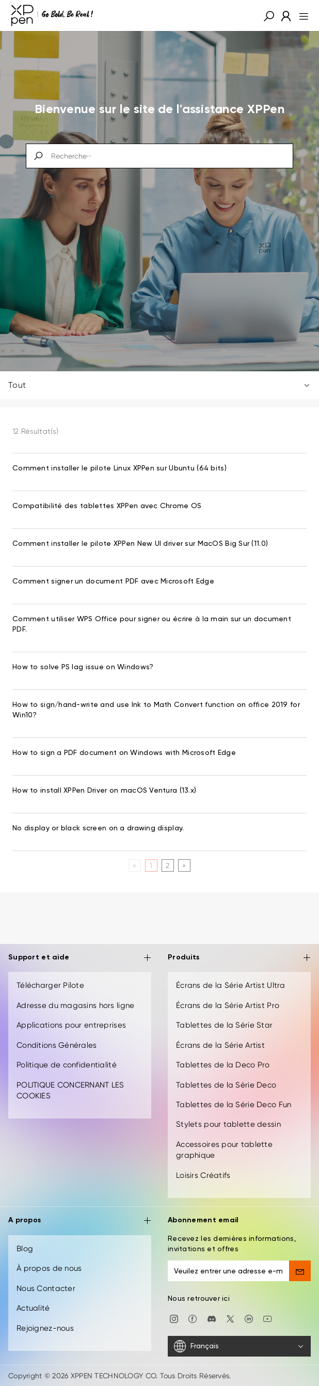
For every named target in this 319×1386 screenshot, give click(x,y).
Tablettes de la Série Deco (226, 1085)
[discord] (211, 1318)
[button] (269, 15)
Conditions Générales (57, 1045)
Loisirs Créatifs (203, 1175)
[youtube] (267, 1318)
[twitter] (230, 1318)
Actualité (33, 1308)
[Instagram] (174, 1318)
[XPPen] (52, 15)
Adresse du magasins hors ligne (75, 1005)
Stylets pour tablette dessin (228, 1124)
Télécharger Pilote (50, 985)
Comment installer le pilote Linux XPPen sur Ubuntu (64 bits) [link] (119, 468)
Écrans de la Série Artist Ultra (230, 985)
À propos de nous (49, 1268)
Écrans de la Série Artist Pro (227, 1005)
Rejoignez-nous (45, 1328)
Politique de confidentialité (67, 1064)
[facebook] (192, 1318)
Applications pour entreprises (71, 1025)
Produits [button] (239, 958)
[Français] (239, 1346)
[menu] (300, 15)
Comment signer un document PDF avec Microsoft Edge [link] (113, 581)
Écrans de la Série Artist (220, 1045)
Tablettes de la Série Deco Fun (233, 1104)
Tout (159, 385)
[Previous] (134, 865)
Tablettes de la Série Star (224, 1025)
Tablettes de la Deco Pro (223, 1064)
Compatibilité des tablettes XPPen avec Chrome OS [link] (106, 506)
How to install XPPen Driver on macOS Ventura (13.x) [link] (104, 790)
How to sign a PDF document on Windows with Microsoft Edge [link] (124, 753)
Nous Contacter (46, 1288)
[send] (300, 1271)
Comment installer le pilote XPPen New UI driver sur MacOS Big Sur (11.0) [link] (140, 543)
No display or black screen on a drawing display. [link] (98, 828)
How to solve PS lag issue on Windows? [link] (82, 667)
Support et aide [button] (79, 958)
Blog (25, 1248)
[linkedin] (249, 1318)
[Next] (184, 865)
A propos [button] (79, 1221)
